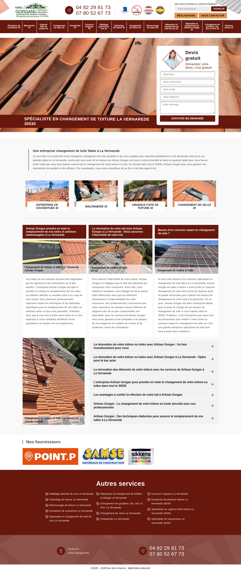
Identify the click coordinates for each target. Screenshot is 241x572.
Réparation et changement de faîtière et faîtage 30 (191, 26)
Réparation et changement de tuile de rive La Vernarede (70, 518)
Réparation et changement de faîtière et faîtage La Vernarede (121, 495)
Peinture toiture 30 (228, 26)
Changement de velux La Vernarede (120, 513)
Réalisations (186, 15)
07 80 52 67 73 (93, 13)
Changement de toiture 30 (135, 26)
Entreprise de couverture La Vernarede (71, 511)
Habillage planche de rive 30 (104, 26)
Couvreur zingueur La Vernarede (169, 493)
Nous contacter (212, 15)
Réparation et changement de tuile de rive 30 (171, 26)
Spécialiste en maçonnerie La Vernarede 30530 (168, 521)
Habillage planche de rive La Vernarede (71, 493)
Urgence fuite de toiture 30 (43, 26)
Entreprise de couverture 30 (14, 26)
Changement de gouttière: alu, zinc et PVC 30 (212, 26)
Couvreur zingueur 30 (89, 26)
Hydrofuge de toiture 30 (119, 26)
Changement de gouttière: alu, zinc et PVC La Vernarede (121, 505)
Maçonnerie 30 (29, 26)
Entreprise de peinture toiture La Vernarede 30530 (169, 501)
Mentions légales (139, 568)
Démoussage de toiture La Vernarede (70, 505)
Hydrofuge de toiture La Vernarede (68, 499)
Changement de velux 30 (59, 26)
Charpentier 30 (75, 26)
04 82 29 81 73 (93, 7)
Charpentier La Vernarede (114, 519)
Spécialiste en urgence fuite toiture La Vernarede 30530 (172, 511)
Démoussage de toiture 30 (153, 26)
